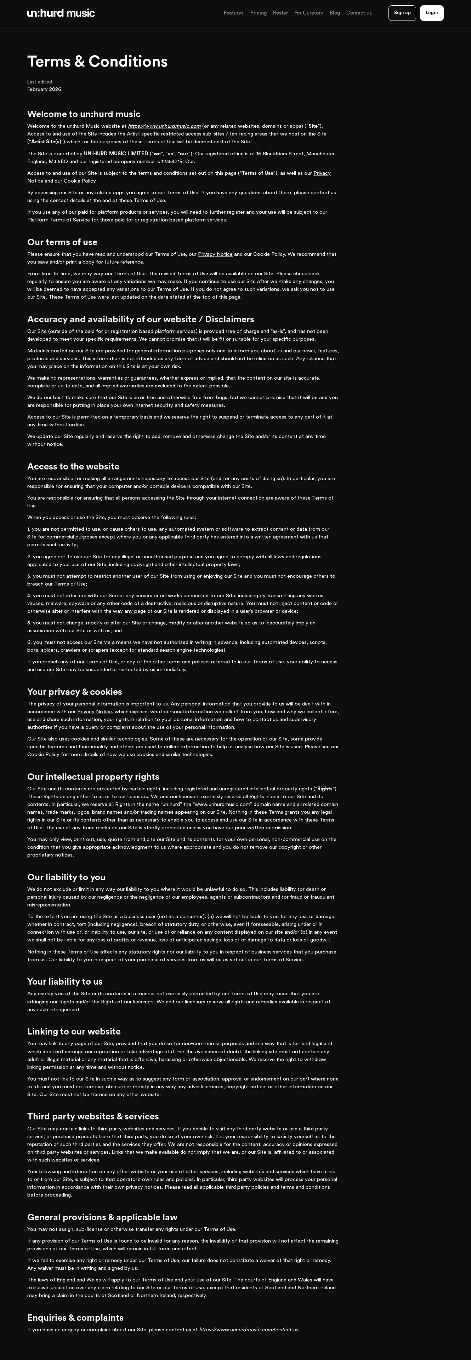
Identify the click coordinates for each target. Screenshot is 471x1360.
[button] (234, 13)
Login (432, 13)
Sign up (402, 13)
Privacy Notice (215, 254)
